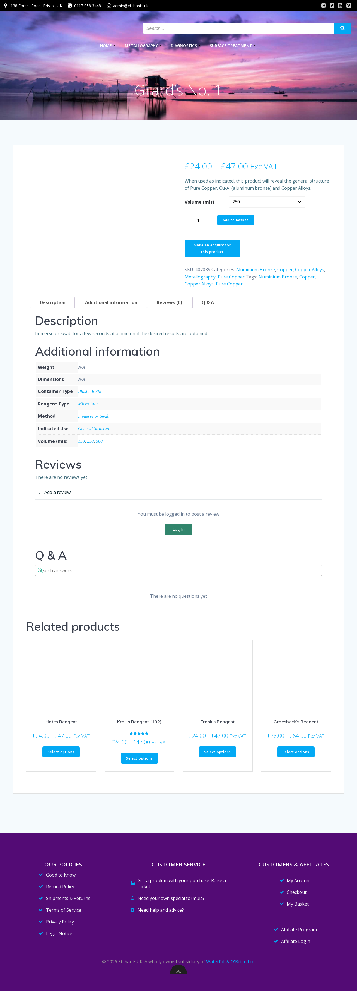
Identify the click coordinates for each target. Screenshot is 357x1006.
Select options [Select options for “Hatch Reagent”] (61, 754)
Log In (179, 531)
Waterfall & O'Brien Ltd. (230, 976)
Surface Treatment (233, 44)
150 (81, 443)
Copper (285, 272)
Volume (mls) (199, 204)
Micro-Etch (88, 406)
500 (99, 443)
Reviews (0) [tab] (169, 305)
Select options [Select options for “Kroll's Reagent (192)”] (139, 760)
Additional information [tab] (111, 305)
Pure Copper (231, 279)
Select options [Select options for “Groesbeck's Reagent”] (296, 754)
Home (108, 44)
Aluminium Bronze (255, 272)
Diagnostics (186, 44)
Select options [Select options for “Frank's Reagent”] (217, 754)
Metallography (144, 44)
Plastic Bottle (90, 393)
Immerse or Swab (93, 418)
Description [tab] (53, 305)
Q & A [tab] (208, 305)
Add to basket (236, 222)
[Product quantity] (200, 222)
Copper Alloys (309, 272)
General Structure (94, 431)
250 (90, 443)
